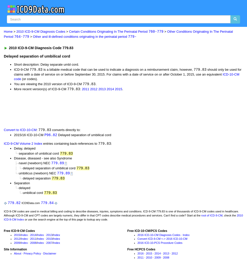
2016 (140, 255)
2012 (93, 90)
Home (8, 32)
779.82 (14, 205)
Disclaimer (49, 255)
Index (24, 237)
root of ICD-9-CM (212, 217)
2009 (17, 245)
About (17, 255)
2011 (85, 90)
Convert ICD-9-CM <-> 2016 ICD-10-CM (162, 241)
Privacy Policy (32, 255)
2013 (102, 90)
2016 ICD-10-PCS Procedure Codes (159, 245)
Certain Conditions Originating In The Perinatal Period (116, 32)
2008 (33, 245)
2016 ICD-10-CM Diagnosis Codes (158, 237)
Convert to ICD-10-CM (20, 131)
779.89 (57, 164)
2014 (110, 90)
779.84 (47, 205)
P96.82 (50, 136)
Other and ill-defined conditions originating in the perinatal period (85, 37)
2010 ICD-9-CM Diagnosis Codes (40, 32)
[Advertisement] (94, 109)
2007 (49, 245)
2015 (118, 90)
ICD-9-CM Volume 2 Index (23, 145)
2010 (49, 241)
